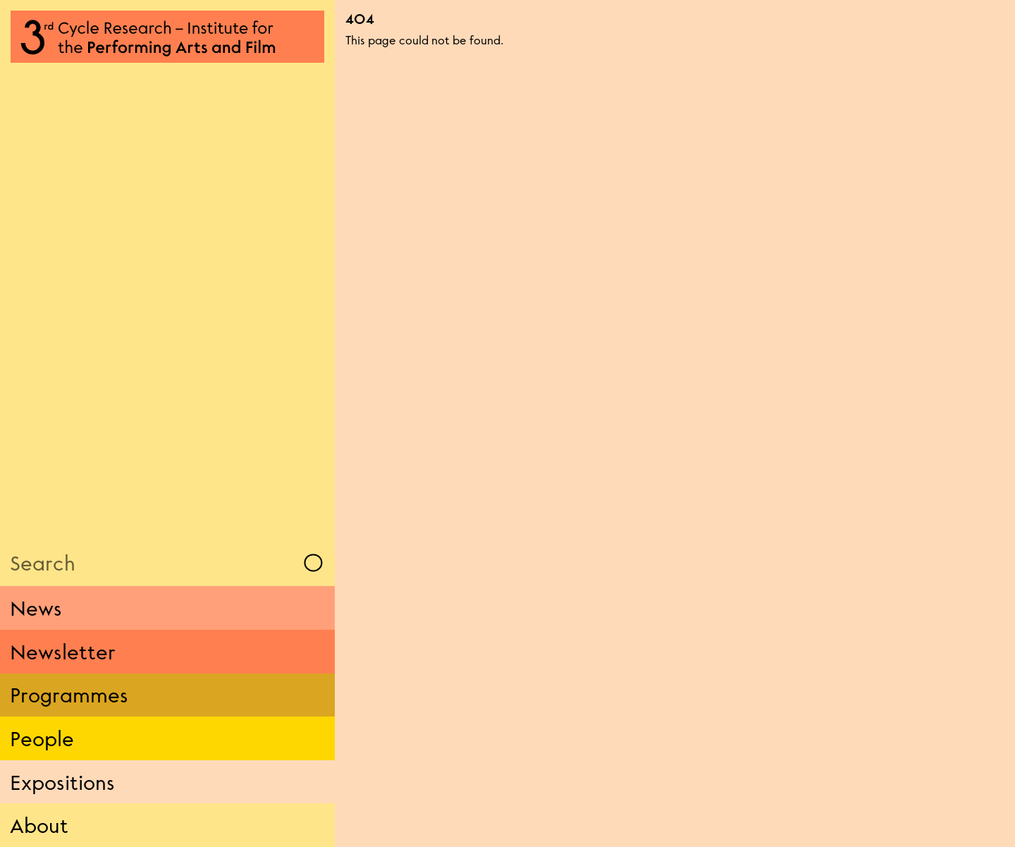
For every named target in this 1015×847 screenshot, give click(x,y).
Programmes (69, 695)
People (42, 738)
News (36, 608)
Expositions (62, 782)
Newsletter (63, 652)
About (39, 825)
